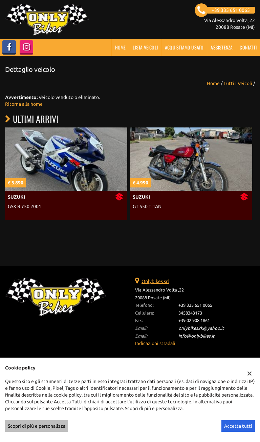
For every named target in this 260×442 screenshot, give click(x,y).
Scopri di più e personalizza (36, 426)
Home (120, 47)
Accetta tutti (238, 426)
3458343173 (190, 313)
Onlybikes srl (155, 281)
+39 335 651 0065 (195, 305)
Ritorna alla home (24, 104)
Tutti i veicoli (237, 83)
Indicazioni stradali (155, 343)
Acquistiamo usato (184, 47)
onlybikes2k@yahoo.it (201, 328)
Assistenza (222, 47)
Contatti (248, 47)
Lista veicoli (145, 47)
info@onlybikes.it (196, 336)
